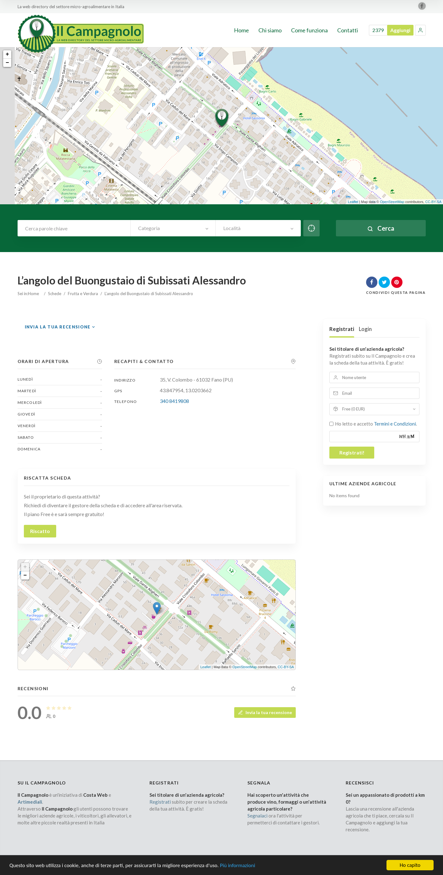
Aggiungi (400, 30)
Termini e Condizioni (395, 423)
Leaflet (353, 202)
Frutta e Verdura (83, 293)
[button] (420, 30)
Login (365, 329)
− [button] (7, 63)
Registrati (341, 329)
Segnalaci (257, 815)
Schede (54, 293)
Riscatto (40, 531)
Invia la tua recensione (58, 326)
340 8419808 (174, 401)
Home (33, 293)
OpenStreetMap (392, 202)
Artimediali (30, 802)
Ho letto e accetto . (376, 423)
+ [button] (7, 54)
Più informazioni (237, 868)
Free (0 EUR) (353, 408)
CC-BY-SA (433, 202)
